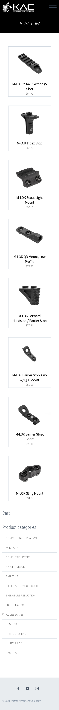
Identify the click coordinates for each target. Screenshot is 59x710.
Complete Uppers (18, 557)
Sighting (12, 576)
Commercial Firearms (21, 538)
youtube (27, 688)
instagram (36, 688)
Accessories (15, 614)
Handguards (15, 605)
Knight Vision (15, 566)
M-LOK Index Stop (29, 143)
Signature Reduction (21, 595)
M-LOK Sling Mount (29, 493)
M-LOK (13, 624)
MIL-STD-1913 (17, 633)
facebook (18, 688)
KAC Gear (12, 652)
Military (12, 547)
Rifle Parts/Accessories (23, 586)
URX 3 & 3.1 (15, 643)
